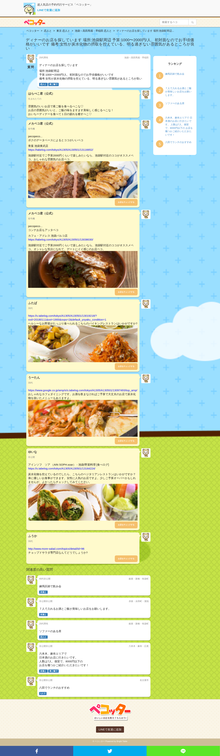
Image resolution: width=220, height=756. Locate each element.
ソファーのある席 (174, 103)
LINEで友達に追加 (48, 10)
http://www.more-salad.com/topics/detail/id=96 (56, 548)
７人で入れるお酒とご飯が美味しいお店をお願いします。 (178, 91)
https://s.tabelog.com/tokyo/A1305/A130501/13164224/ (61, 468)
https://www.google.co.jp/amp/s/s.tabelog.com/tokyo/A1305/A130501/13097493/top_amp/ (82, 390)
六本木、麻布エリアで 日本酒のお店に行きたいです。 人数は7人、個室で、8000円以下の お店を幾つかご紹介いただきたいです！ (179, 126)
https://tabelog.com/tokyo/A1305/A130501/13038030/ (60, 239)
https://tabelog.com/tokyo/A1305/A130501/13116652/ (60, 149)
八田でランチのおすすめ (178, 142)
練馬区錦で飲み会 (174, 74)
